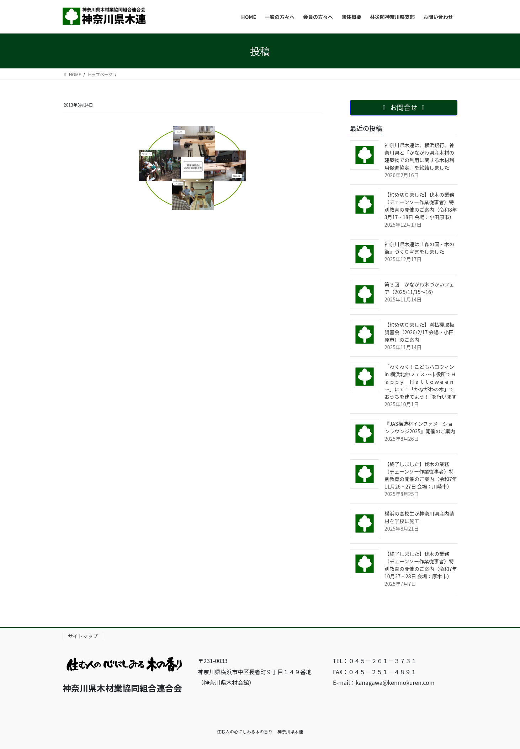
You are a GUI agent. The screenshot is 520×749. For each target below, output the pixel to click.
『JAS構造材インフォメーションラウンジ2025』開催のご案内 (419, 427)
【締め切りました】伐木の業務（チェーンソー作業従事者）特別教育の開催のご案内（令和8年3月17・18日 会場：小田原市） (420, 206)
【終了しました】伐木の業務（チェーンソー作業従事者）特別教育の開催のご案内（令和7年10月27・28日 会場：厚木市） (420, 565)
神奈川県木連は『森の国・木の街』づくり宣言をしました (419, 248)
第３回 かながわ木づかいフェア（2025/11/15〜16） (419, 288)
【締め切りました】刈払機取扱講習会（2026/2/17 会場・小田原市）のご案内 (419, 332)
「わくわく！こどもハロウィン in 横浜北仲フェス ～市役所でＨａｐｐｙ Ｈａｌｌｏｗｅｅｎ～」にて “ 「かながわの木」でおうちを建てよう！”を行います (420, 381)
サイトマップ (83, 636)
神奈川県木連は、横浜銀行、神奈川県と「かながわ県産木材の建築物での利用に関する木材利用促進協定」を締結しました (419, 156)
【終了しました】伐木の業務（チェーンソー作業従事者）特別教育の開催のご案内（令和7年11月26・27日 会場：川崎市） (420, 475)
